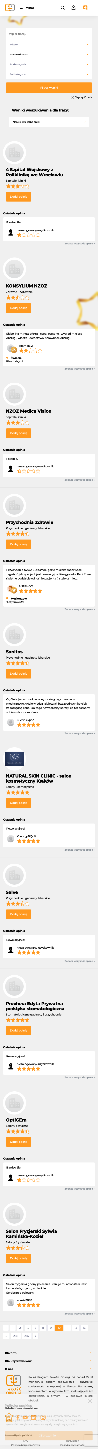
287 (26, 1336)
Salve (12, 892)
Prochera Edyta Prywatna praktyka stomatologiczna (35, 1006)
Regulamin (72, 1440)
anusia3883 (24, 1300)
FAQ (25, 1440)
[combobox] (49, 45)
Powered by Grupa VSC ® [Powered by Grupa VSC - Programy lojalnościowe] (18, 1435)
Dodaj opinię (18, 196)
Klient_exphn (25, 720)
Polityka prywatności (72, 1445)
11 (67, 1328)
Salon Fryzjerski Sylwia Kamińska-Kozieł (31, 1234)
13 (84, 1328)
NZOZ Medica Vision (28, 411)
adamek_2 (26, 346)
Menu (30, 8)
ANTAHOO (26, 586)
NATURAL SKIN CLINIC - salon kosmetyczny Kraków (38, 778)
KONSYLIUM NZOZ (26, 286)
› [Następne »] (35, 1336)
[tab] (49, 1353)
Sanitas (14, 652)
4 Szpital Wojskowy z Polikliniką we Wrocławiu (34, 172)
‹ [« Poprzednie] (5, 1328)
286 (15, 1336)
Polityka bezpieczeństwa (25, 1445)
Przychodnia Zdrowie (29, 522)
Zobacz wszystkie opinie (80, 243)
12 (75, 1328)
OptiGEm (16, 1120)
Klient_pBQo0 (26, 836)
